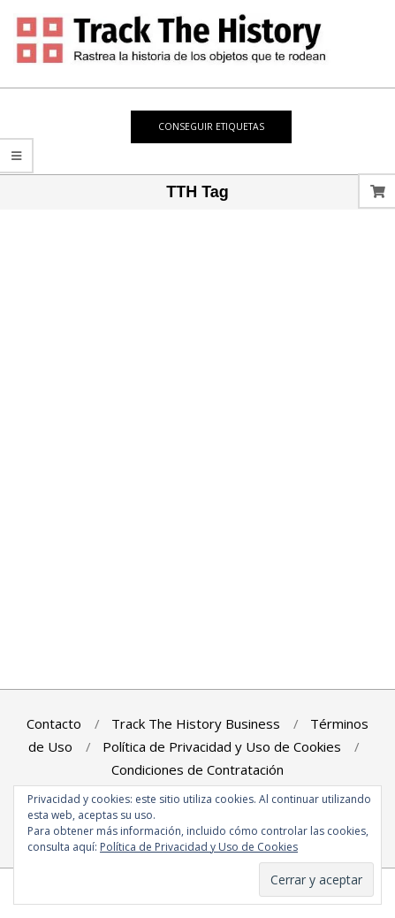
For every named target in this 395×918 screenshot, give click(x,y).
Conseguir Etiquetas (211, 126)
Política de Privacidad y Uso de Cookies (199, 846)
